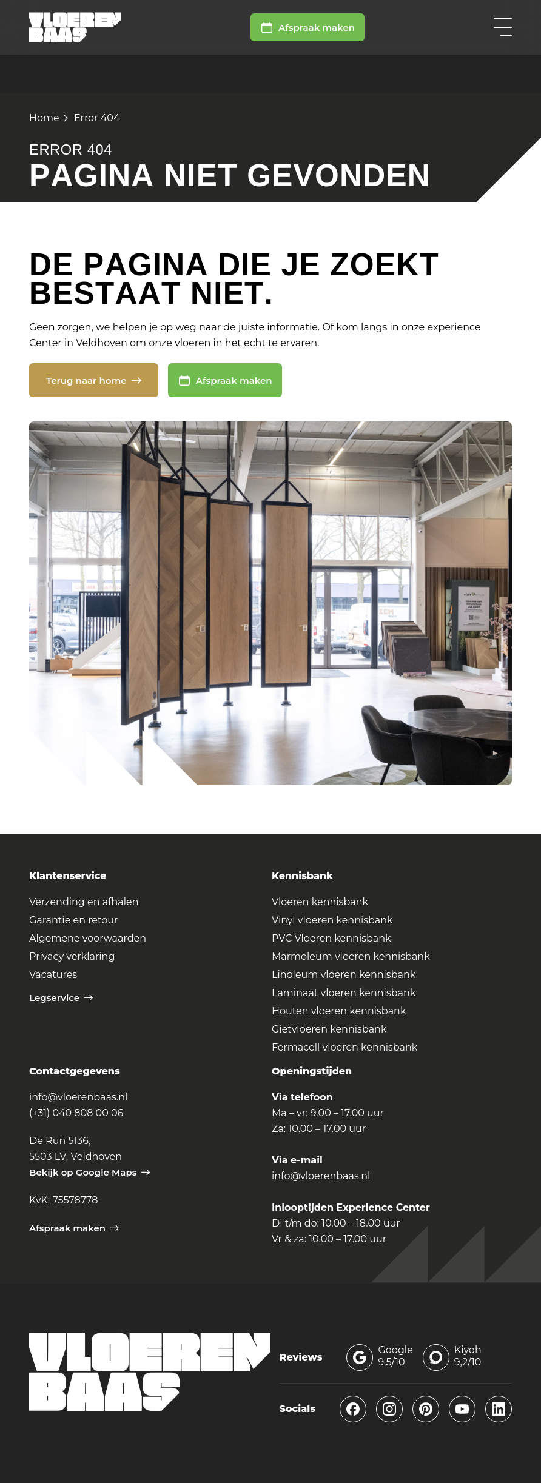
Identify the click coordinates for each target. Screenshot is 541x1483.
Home (44, 118)
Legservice (61, 997)
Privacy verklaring (72, 956)
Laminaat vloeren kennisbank (343, 993)
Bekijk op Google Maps (89, 1172)
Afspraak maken (307, 27)
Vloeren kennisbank (320, 902)
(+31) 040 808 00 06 (76, 1113)
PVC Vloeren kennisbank (331, 938)
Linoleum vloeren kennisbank (343, 974)
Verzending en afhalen (84, 902)
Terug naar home (93, 380)
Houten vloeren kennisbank (339, 1011)
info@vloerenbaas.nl (78, 1097)
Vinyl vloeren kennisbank (332, 920)
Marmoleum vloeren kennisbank (351, 956)
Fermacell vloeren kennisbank (344, 1047)
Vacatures (53, 974)
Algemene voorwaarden (87, 938)
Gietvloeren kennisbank (329, 1029)
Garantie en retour (73, 920)
